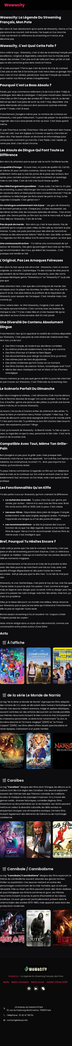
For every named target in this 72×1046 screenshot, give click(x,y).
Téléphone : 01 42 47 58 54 (20, 1015)
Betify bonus (37, 982)
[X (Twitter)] (43, 988)
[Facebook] (29, 988)
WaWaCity (13, 976)
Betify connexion (20, 982)
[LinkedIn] (36, 988)
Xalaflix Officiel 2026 (56, 982)
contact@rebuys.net (17, 1020)
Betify (6, 982)
